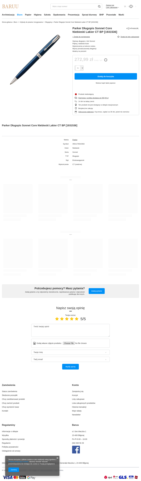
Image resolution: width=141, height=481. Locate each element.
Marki (121, 15)
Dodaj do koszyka (106, 76)
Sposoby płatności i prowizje (13, 438)
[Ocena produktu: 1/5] (57, 319)
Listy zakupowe (111, 7)
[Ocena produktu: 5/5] (76, 319)
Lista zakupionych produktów (83, 403)
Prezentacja (73, 15)
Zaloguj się (110, 5)
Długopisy (48, 22)
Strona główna (7, 22)
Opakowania (59, 15)
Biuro (19, 15)
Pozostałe (111, 15)
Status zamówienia (9, 391)
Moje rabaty (77, 410)
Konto (75, 385)
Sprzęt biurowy (89, 15)
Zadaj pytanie (96, 291)
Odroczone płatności (86, 112)
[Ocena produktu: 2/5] (62, 319)
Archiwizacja (8, 15)
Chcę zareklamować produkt (13, 399)
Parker (75, 140)
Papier (28, 15)
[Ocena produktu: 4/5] (72, 319)
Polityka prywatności (10, 446)
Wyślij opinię (71, 367)
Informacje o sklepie (10, 430)
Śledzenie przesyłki (9, 395)
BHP (101, 15)
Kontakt (5, 410)
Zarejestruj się (77, 391)
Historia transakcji (79, 406)
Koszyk (75, 395)
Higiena (37, 15)
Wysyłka (5, 434)
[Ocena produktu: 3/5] (67, 319)
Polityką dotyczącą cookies (18, 462)
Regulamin (6, 442)
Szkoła (47, 15)
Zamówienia (8, 385)
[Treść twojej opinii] (70, 330)
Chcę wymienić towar (10, 406)
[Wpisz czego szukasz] (76, 6)
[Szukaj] (99, 6)
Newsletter (76, 414)
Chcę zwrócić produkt (10, 403)
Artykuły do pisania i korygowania (31, 22)
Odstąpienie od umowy (11, 450)
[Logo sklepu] (10, 6)
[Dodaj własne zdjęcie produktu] (80, 343)
